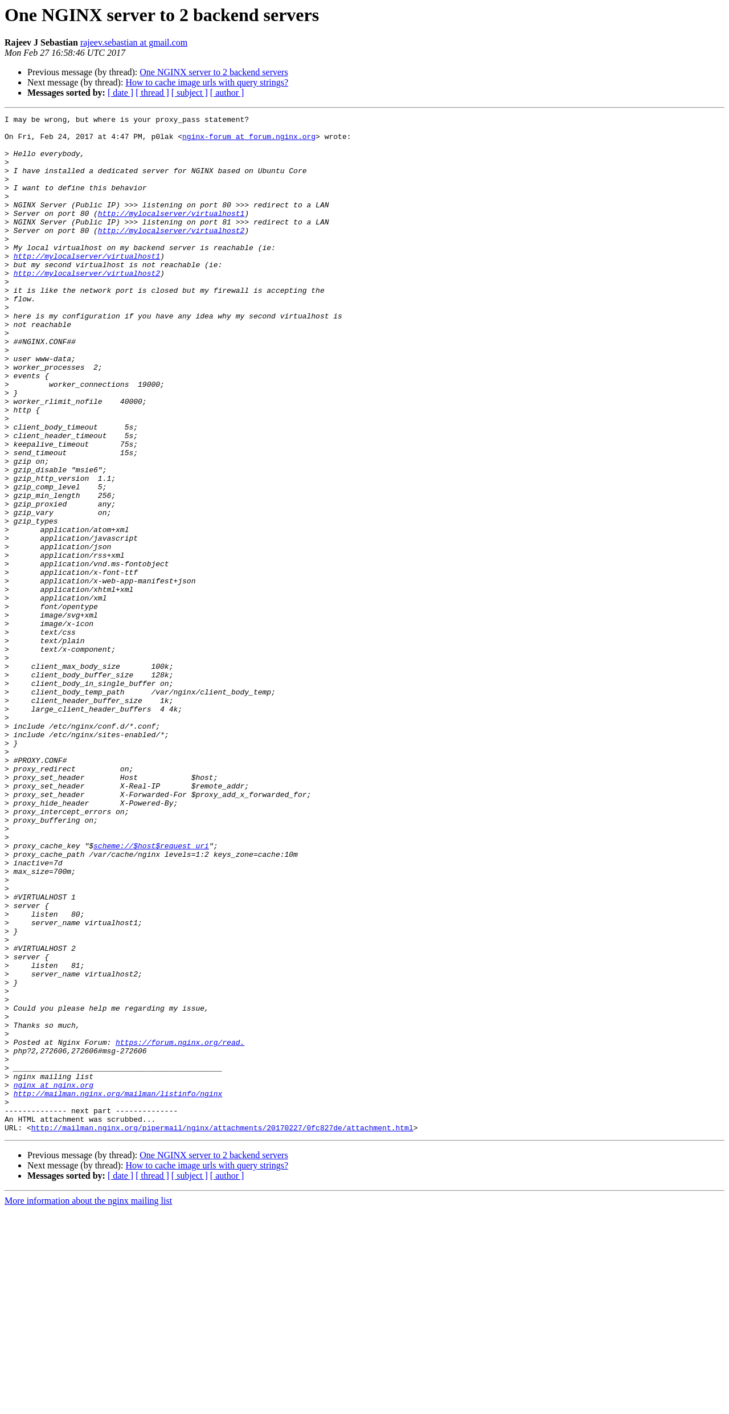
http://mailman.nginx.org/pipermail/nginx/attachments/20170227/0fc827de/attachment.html (222, 1331)
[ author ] (227, 92)
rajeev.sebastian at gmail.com (133, 42)
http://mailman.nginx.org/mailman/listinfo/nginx (118, 1290)
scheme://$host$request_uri (151, 992)
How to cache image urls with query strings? (206, 82)
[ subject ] (189, 92)
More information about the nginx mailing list (88, 1404)
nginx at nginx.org (53, 1279)
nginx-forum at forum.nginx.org (249, 141)
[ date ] (120, 92)
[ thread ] (152, 92)
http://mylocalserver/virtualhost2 (171, 254)
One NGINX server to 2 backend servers (214, 72)
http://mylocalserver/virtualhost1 (171, 233)
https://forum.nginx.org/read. (180, 1228)
